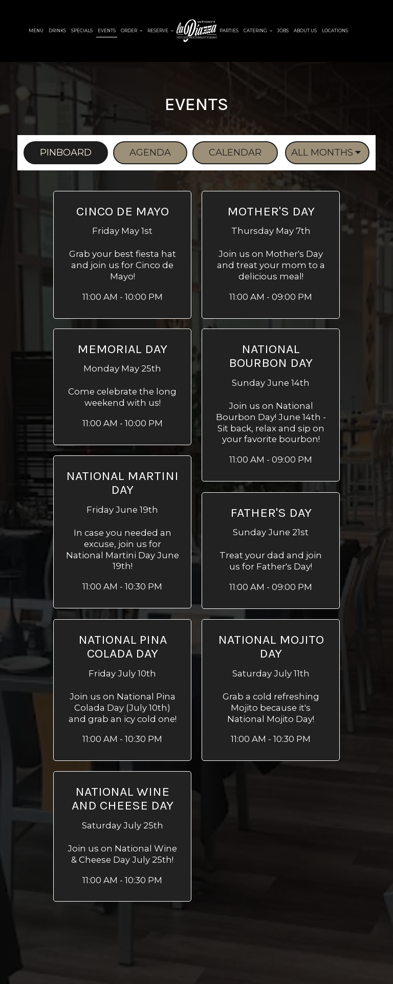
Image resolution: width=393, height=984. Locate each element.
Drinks (57, 30)
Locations (335, 30)
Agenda (142, 152)
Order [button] (131, 30)
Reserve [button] (160, 30)
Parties (229, 30)
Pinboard (58, 152)
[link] (196, 30)
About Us (305, 30)
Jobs (283, 30)
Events (107, 30)
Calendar (226, 152)
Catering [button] (258, 30)
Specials (82, 30)
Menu (36, 30)
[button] (122, 255)
